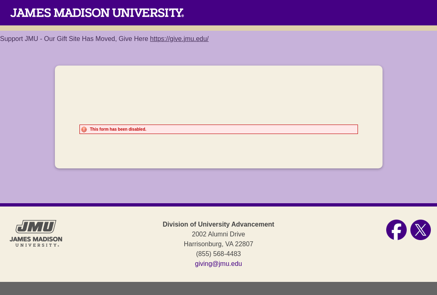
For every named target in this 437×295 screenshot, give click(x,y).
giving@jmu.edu (218, 263)
